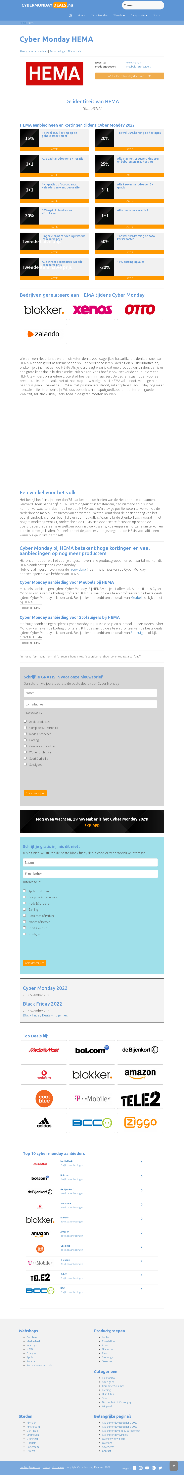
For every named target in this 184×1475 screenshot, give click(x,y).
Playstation (108, 1341)
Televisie (107, 1361)
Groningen (33, 1439)
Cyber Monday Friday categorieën (121, 1430)
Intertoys (32, 1345)
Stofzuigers (144, 66)
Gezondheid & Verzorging (116, 1402)
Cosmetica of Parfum (42, 746)
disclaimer (58, 1467)
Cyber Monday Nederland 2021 (119, 1426)
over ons (35, 1467)
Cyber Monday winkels (115, 1435)
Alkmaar (31, 1422)
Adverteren (108, 1447)
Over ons (107, 1443)
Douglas (31, 1353)
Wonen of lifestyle (40, 752)
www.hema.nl (134, 62)
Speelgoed (35, 765)
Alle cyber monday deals (34, 51)
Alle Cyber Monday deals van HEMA (129, 76)
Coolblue (32, 1337)
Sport (105, 1398)
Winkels (119, 15)
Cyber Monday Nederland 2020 (119, 1422)
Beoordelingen (57, 51)
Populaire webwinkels (39, 1365)
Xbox (105, 1345)
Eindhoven (33, 1435)
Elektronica (108, 1378)
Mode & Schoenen (40, 734)
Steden (157, 15)
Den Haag (32, 1430)
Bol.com (31, 1361)
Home (81, 15)
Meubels (131, 66)
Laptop (106, 1337)
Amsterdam (33, 1426)
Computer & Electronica (43, 728)
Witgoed (107, 1406)
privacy (46, 1467)
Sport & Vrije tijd (38, 758)
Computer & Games (113, 1386)
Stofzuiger (108, 1357)
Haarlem (31, 1443)
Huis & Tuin (108, 1394)
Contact (106, 1451)
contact (24, 1467)
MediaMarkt (33, 1341)
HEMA (30, 1349)
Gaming (34, 740)
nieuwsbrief (78, 569)
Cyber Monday (99, 15)
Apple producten (39, 722)
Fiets (104, 1353)
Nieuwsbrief (75, 51)
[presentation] (54, 778)
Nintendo (107, 1349)
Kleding (106, 1390)
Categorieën (139, 15)
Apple (30, 1357)
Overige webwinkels (113, 1439)
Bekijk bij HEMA (31, 608)
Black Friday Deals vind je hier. (45, 1015)
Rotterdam (33, 1447)
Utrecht (31, 1451)
